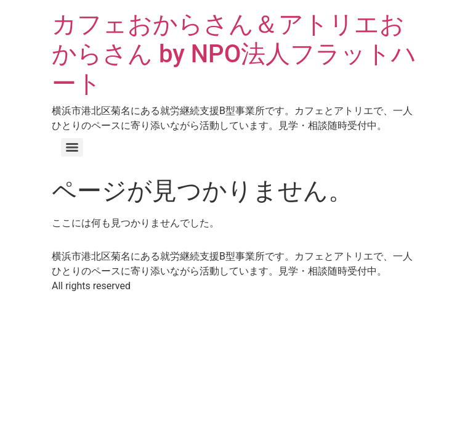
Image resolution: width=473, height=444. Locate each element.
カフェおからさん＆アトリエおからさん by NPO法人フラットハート (234, 54)
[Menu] (72, 147)
